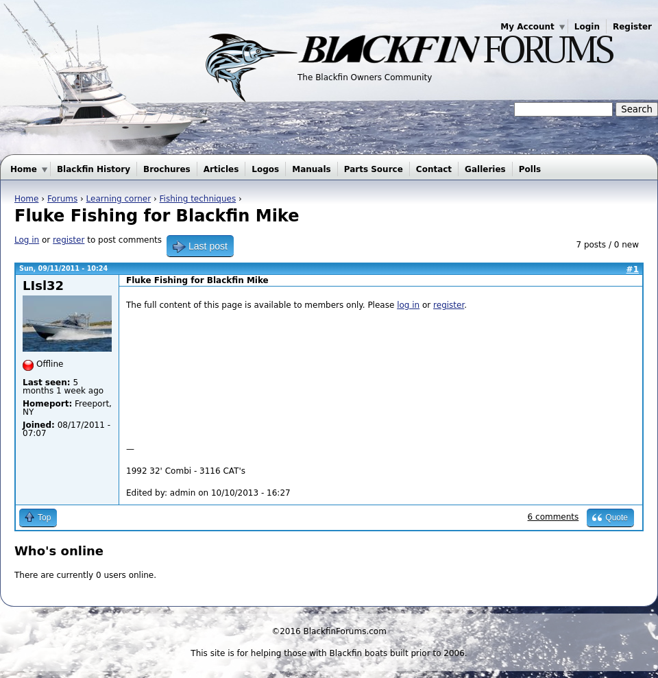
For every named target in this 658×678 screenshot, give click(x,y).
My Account (527, 27)
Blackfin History (93, 169)
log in (408, 305)
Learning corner (118, 199)
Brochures (167, 169)
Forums (62, 199)
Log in (26, 240)
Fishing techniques (198, 199)
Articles (221, 169)
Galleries (485, 169)
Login (587, 27)
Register (632, 27)
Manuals (311, 169)
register (68, 240)
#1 (632, 269)
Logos (265, 169)
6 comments (553, 517)
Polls (530, 169)
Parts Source (373, 169)
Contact (434, 169)
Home (23, 169)
